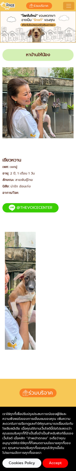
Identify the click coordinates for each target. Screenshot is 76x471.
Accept (55, 463)
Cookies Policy (22, 463)
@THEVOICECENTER (30, 208)
